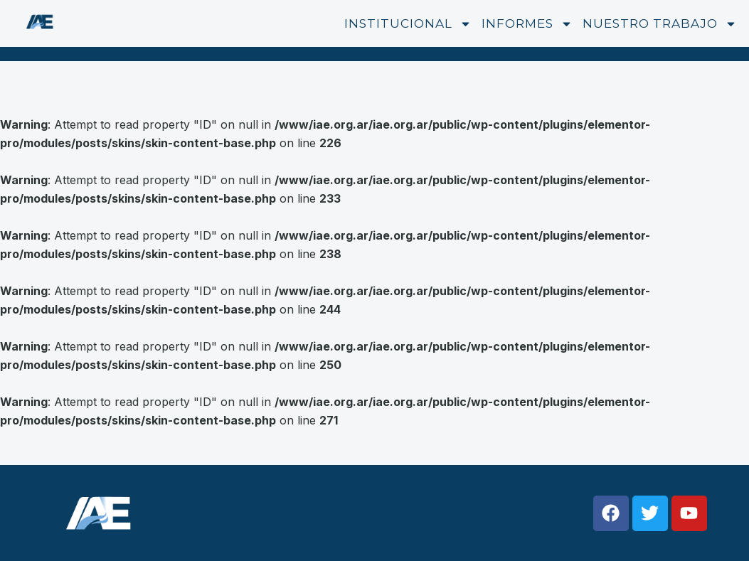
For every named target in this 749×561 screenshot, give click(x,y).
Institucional (408, 24)
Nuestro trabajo (660, 24)
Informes (527, 24)
